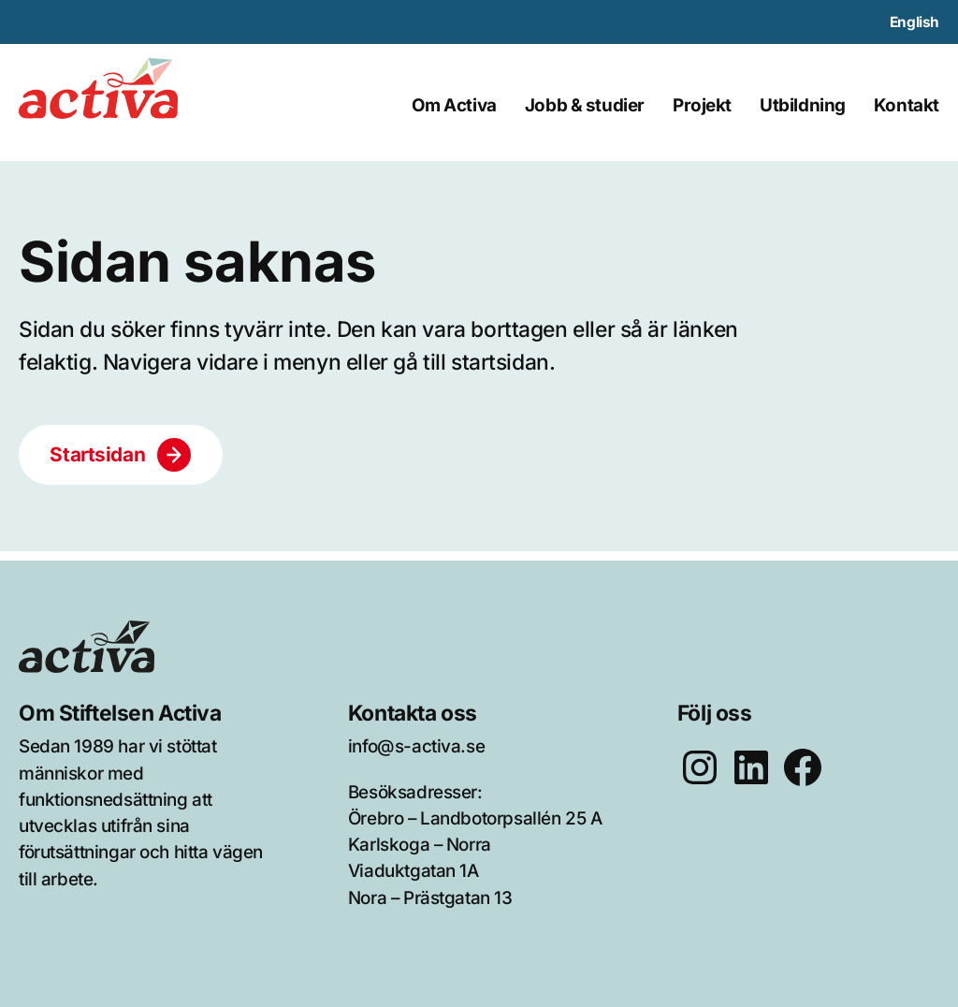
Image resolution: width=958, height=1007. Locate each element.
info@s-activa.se (416, 746)
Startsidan (97, 454)
